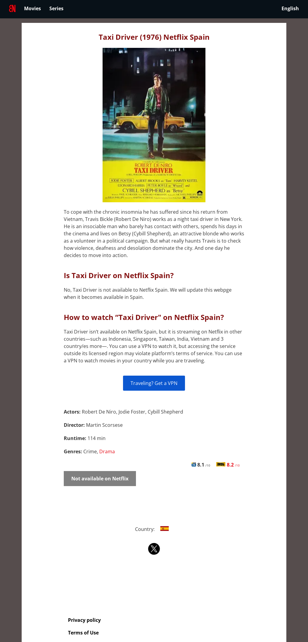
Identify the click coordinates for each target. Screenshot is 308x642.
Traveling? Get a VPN (154, 383)
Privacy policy (84, 620)
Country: (154, 529)
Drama (107, 451)
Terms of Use (83, 632)
